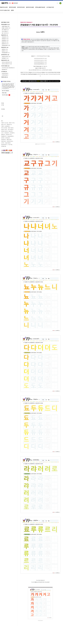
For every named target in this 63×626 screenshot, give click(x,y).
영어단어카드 (4, 47)
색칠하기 (2, 126)
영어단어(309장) (12, 7)
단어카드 (2, 143)
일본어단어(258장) (30, 7)
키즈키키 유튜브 (5, 66)
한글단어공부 (3, 141)
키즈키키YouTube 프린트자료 (8, 67)
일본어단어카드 (5, 60)
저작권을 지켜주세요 (6, 81)
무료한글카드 (6, 132)
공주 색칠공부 (5, 29)
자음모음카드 (5, 37)
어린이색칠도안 (10, 129)
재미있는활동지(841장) (40, 7)
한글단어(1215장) (4, 7)
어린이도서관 (4, 77)
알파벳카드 (5, 49)
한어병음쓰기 (5, 58)
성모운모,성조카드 (6, 56)
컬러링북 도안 (9, 124)
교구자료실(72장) (50, 7)
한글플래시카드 (4, 136)
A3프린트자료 (5, 75)
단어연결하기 (12, 132)
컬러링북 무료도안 (4, 131)
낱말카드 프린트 (4, 129)
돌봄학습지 (3, 134)
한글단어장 (10, 131)
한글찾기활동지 (8, 143)
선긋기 (2, 132)
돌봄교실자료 (9, 139)
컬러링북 (2, 137)
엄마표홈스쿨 (3, 146)
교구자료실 (4, 71)
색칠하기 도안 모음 (4, 122)
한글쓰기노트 (3, 124)
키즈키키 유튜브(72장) (5, 10)
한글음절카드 (5, 40)
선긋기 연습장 (5, 31)
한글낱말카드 (3, 139)
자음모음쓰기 (5, 38)
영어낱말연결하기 (5, 52)
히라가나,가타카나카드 (7, 62)
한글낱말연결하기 (6, 45)
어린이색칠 (10, 144)
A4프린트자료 (5, 73)
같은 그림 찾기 (5, 33)
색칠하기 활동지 (10, 127)
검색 (57, 3)
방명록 (12, 10)
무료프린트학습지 (10, 141)
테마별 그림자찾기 (6, 28)
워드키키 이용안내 (5, 90)
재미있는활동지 (5, 24)
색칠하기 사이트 (11, 122)
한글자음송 (4, 69)
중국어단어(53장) (21, 7)
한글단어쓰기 (5, 43)
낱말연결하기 (7, 126)
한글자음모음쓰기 (4, 144)
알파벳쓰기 (5, 51)
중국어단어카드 (5, 54)
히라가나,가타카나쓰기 (7, 63)
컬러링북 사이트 (9, 134)
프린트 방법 (4, 92)
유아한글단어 (7, 137)
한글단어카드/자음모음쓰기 (26, 22)
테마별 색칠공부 (5, 26)
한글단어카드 (4, 35)
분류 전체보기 (5, 22)
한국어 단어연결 (4, 127)
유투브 (2, 116)
